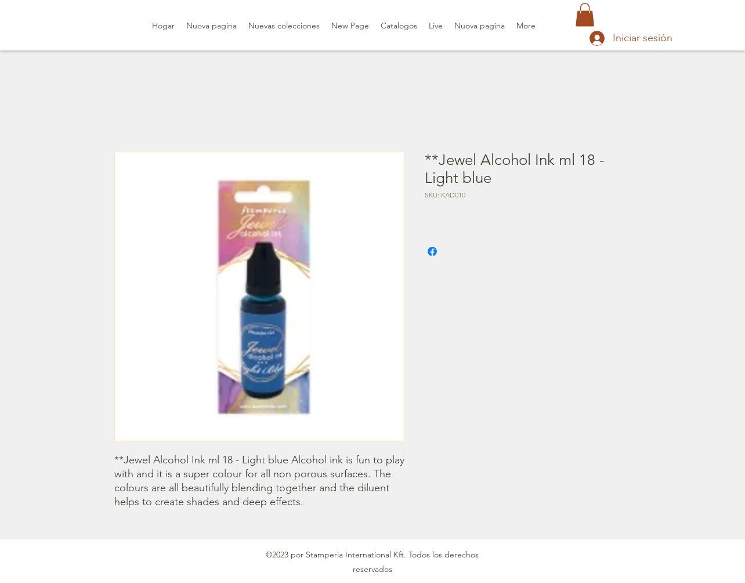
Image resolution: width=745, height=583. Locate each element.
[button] (585, 15)
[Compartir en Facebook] (432, 251)
